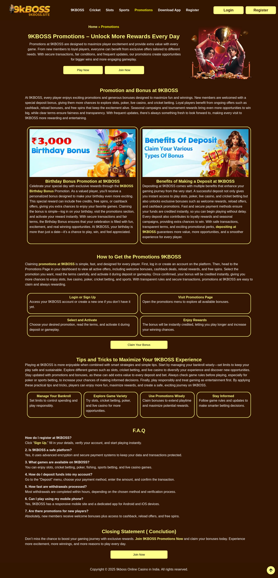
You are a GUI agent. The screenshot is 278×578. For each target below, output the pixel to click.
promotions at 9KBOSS (57, 264)
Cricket (95, 10)
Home (92, 27)
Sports (124, 10)
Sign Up (40, 443)
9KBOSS (77, 10)
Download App (169, 10)
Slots (110, 10)
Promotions (144, 10)
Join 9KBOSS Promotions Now (159, 539)
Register (192, 10)
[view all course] (271, 570)
